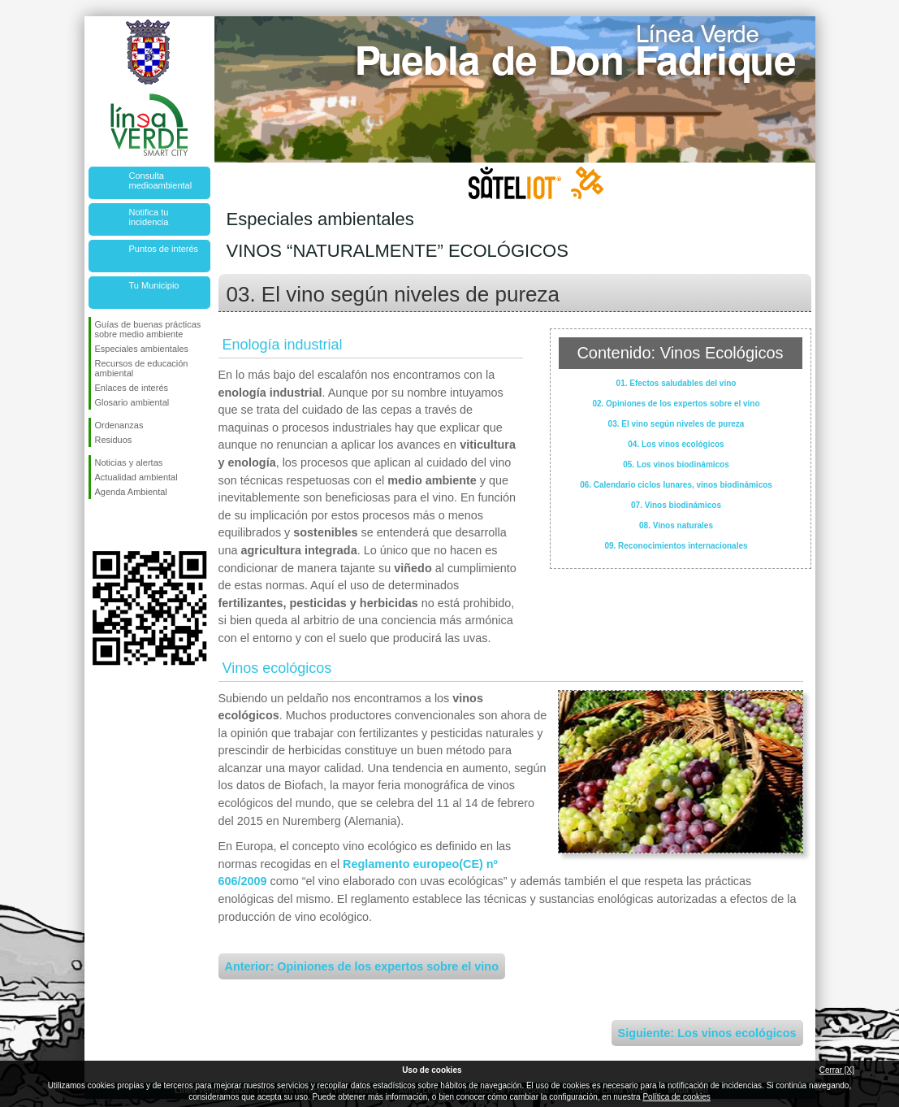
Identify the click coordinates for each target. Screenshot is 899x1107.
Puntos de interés (164, 249)
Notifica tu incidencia (149, 217)
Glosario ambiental (132, 402)
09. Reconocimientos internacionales (675, 545)
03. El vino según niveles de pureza (676, 423)
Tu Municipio (154, 285)
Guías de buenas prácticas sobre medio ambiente (148, 329)
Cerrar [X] (836, 1070)
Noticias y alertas (129, 462)
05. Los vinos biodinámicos (676, 464)
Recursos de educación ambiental (141, 368)
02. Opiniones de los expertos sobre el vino (675, 403)
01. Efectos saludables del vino (676, 383)
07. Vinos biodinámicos (676, 505)
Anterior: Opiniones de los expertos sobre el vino (362, 966)
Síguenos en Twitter (125, 525)
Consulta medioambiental (160, 180)
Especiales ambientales (142, 349)
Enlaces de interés (132, 388)
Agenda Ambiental (131, 492)
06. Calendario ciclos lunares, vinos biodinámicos (676, 484)
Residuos (113, 440)
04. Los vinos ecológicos (676, 444)
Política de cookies (676, 1096)
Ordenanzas (119, 425)
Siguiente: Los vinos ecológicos (707, 1033)
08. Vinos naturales (676, 525)
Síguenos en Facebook (98, 525)
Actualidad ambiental (136, 477)
